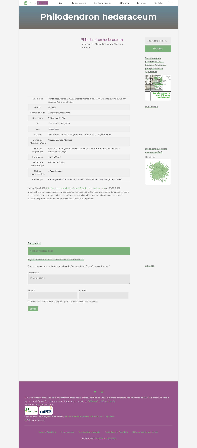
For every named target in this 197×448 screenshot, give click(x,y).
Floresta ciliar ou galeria (59, 148)
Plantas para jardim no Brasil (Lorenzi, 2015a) (70, 179)
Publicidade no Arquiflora (116, 431)
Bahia (83, 134)
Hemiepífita (60, 118)
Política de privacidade (89, 431)
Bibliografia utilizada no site (145, 431)
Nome (31, 290)
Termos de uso (67, 431)
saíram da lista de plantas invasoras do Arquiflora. (89, 416)
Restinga (62, 151)
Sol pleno (66, 123)
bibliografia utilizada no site (101, 401)
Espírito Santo (107, 134)
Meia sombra (54, 123)
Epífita (51, 118)
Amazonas (58, 134)
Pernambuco (93, 134)
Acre (50, 134)
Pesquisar (158, 49)
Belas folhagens (55, 170)
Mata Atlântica (66, 139)
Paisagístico (54, 129)
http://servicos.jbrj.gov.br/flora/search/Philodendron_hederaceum (76, 188)
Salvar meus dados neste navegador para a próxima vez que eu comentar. (64, 301)
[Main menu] (170, 3)
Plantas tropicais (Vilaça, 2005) (109, 179)
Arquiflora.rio (39, 2)
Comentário (33, 272)
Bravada (98, 438)
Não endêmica (55, 156)
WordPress (110, 438)
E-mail (82, 290)
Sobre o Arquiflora (47, 431)
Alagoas (75, 134)
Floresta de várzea (105, 148)
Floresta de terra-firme (83, 148)
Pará (67, 134)
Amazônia (53, 139)
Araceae (52, 107)
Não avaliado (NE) (56, 162)
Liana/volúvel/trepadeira (60, 112)
